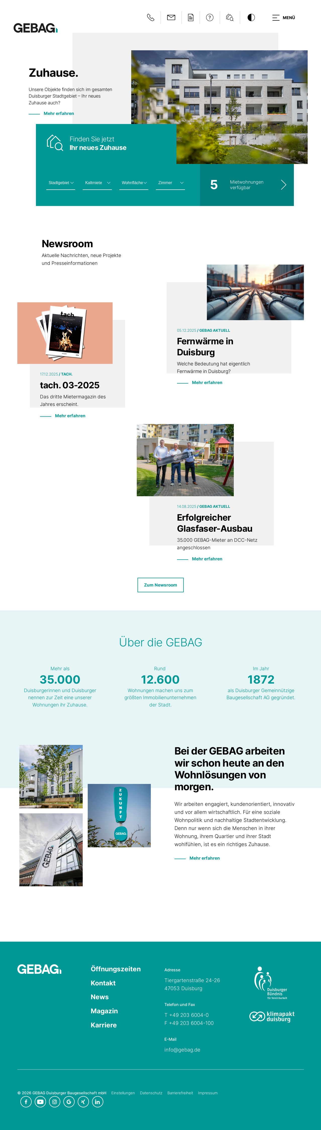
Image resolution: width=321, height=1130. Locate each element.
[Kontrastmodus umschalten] (250, 17)
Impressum (208, 1093)
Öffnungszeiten (116, 969)
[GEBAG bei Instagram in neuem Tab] (55, 1102)
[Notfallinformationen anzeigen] (150, 17)
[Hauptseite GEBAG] (36, 27)
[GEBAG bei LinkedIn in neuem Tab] (98, 1102)
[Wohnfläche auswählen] (133, 183)
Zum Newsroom (160, 585)
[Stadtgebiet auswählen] (60, 183)
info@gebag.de (182, 1050)
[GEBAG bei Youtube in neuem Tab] (40, 1102)
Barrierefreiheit (180, 1093)
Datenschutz (151, 1093)
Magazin (104, 1012)
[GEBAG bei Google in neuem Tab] (69, 1102)
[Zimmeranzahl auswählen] (170, 183)
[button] (283, 17)
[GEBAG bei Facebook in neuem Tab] (26, 1102)
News (100, 997)
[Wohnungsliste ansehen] (247, 185)
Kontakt (103, 983)
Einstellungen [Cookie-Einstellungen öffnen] (123, 1093)
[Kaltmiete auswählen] (97, 183)
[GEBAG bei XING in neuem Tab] (83, 1102)
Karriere (104, 1026)
